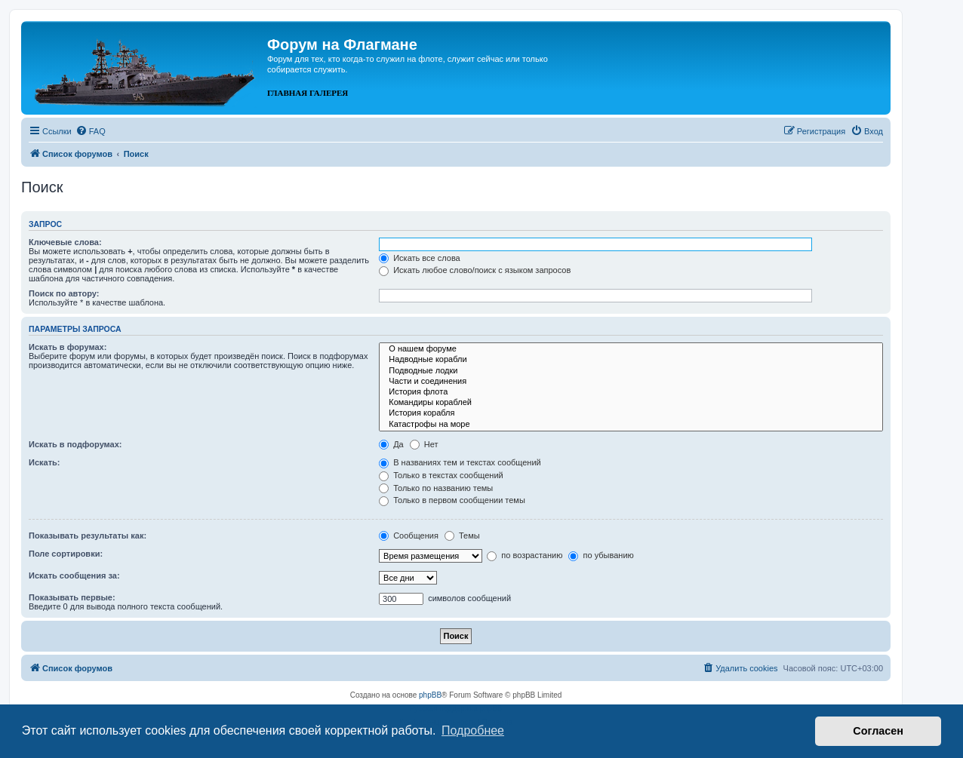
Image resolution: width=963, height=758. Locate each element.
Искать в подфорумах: (75, 444)
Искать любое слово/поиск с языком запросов (475, 270)
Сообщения (408, 535)
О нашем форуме (630, 349)
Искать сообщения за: (74, 575)
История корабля (630, 413)
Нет (424, 444)
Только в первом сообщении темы (452, 500)
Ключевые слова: (65, 242)
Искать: (44, 462)
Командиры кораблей (630, 402)
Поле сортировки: (66, 553)
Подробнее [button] (473, 730)
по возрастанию (524, 555)
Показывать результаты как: (87, 535)
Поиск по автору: (64, 293)
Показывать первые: (72, 597)
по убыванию (600, 555)
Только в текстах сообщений (441, 475)
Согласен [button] (878, 731)
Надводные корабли (630, 359)
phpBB (430, 695)
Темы (462, 535)
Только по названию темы (436, 488)
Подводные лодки (630, 371)
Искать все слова (419, 257)
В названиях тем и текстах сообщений (460, 462)
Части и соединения (630, 381)
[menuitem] (90, 131)
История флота (630, 392)
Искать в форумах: (67, 346)
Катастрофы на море (630, 424)
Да (391, 444)
